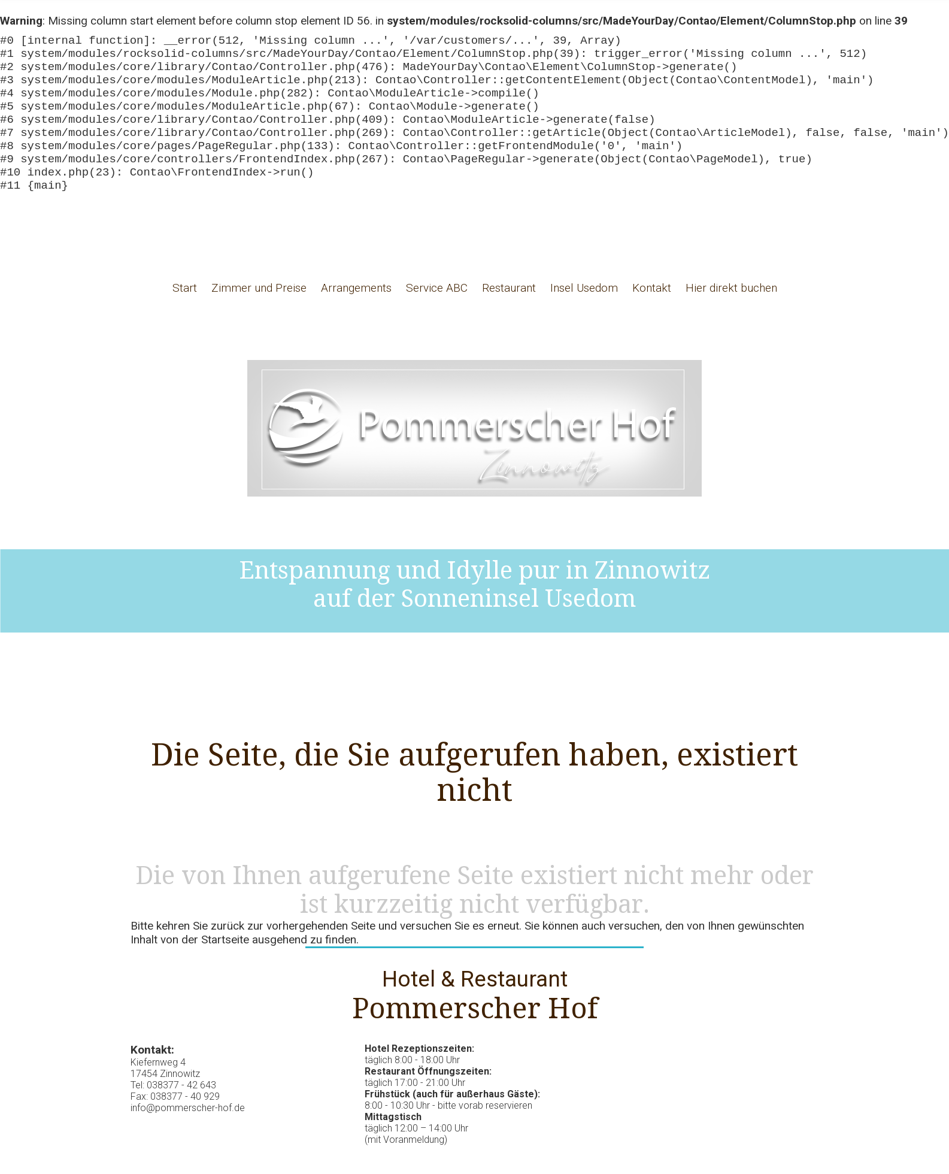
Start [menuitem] (184, 316)
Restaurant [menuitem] (509, 316)
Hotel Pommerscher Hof (474, 457)
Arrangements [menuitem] (356, 316)
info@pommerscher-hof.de (188, 1136)
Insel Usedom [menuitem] (584, 316)
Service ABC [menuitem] (437, 316)
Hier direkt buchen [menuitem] (731, 316)
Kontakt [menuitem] (651, 316)
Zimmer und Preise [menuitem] (259, 316)
